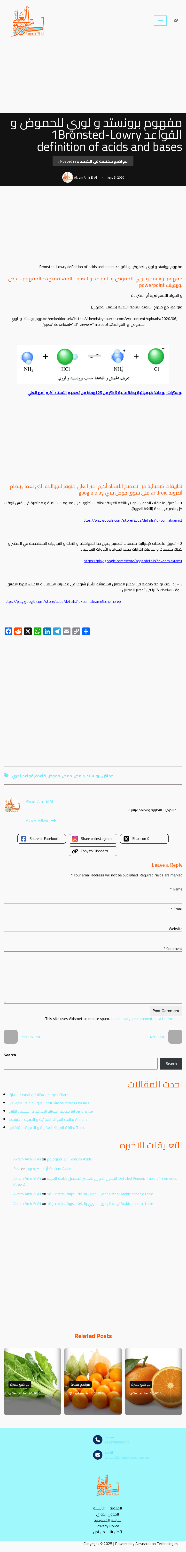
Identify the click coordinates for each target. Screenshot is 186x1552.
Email (176, 909)
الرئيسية (99, 1508)
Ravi (16, 1168)
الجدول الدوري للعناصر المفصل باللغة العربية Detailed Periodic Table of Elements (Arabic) (95, 1181)
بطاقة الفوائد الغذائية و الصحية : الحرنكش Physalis (48, 1103)
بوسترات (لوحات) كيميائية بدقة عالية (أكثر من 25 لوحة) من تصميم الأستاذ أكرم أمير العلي (104, 392)
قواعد (28, 775)
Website (175, 929)
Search (10, 1055)
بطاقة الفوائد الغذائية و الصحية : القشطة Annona (47, 1119)
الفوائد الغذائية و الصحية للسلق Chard (38, 1094)
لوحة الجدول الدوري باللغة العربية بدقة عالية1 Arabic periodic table (100, 1193)
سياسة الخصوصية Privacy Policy (107, 1523)
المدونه (116, 1508)
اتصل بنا (116, 1532)
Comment (173, 948)
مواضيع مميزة (20, 1384)
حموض (53, 775)
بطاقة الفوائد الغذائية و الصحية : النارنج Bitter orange (50, 1111)
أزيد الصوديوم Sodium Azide (69, 1159)
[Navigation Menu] (160, 20)
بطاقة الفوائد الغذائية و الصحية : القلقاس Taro (46, 1127)
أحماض (108, 775)
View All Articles (41, 820)
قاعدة (40, 775)
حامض (79, 775)
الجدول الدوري (107, 1514)
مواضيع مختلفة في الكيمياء (102, 161)
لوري (16, 775)
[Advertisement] (93, 77)
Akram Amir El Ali (27, 1159)
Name (176, 889)
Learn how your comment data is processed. (113, 1018)
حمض (67, 775)
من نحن (99, 1532)
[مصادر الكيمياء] (28, 20)
